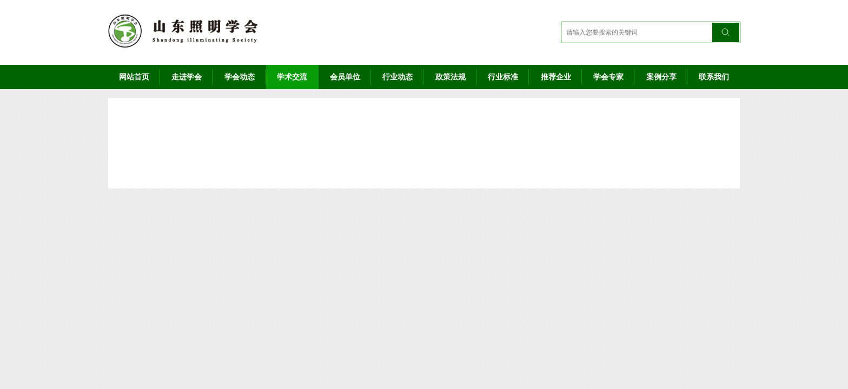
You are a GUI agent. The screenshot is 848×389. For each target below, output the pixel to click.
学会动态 (239, 76)
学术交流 (292, 76)
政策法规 (450, 76)
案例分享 (661, 76)
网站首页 (134, 76)
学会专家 (608, 76)
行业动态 (397, 76)
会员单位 (345, 76)
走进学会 (186, 76)
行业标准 (503, 76)
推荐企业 (556, 76)
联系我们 (714, 76)
